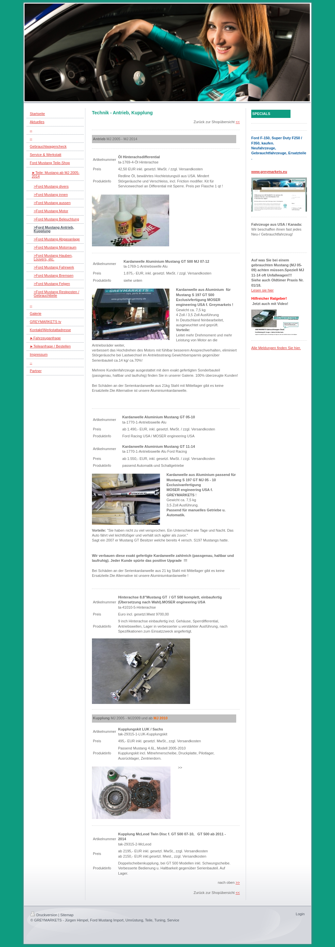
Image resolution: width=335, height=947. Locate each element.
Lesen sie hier (262, 290)
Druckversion (43, 915)
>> (238, 882)
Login (300, 914)
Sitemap (66, 915)
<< (238, 122)
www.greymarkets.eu (269, 172)
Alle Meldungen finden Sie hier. (276, 348)
